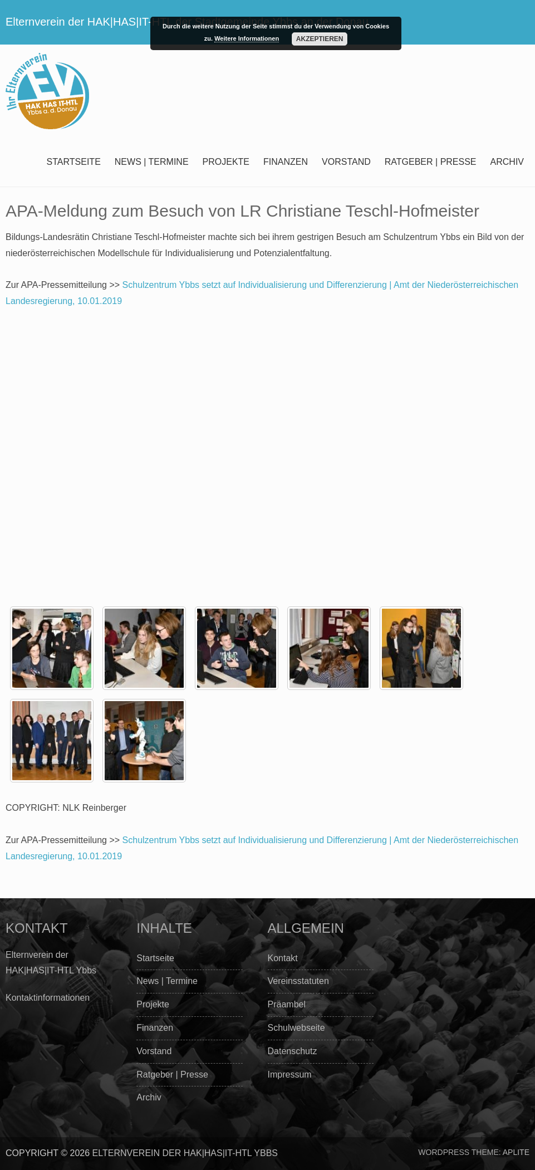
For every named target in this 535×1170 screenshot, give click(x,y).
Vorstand (346, 162)
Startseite (74, 162)
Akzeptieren (319, 39)
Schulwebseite (296, 1027)
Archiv (507, 162)
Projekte (226, 162)
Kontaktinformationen (48, 997)
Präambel (287, 1004)
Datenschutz (292, 1051)
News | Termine (152, 162)
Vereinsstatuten (298, 981)
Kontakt (283, 958)
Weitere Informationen (246, 38)
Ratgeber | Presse (431, 162)
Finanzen (285, 162)
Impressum (290, 1074)
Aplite (516, 1152)
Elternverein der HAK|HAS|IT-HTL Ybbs (185, 1153)
